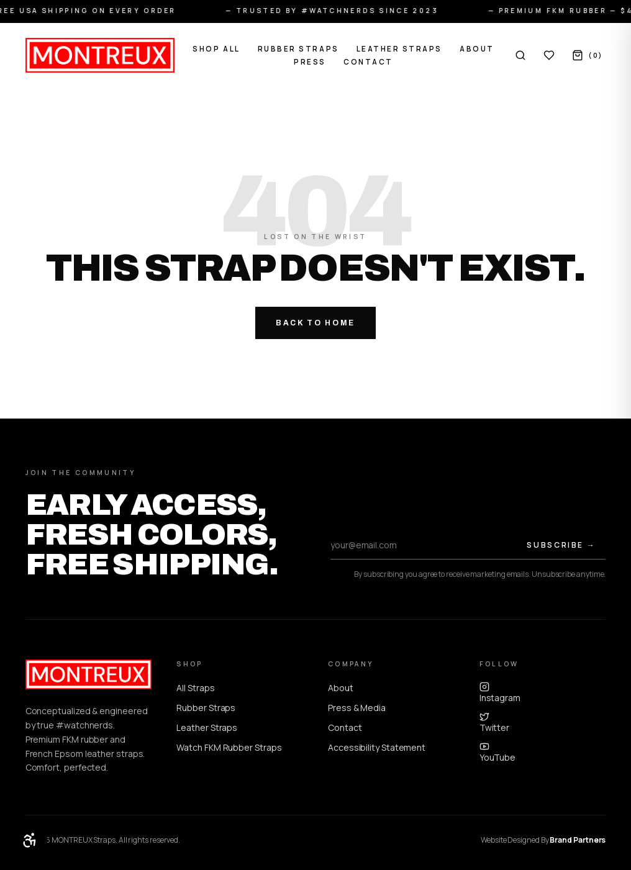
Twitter (494, 722)
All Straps (195, 688)
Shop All (216, 48)
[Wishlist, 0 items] (549, 55)
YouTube (497, 752)
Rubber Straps (298, 48)
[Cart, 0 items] (588, 55)
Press (310, 61)
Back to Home (315, 323)
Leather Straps (399, 48)
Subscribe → (561, 545)
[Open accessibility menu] (29, 840)
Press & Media (357, 708)
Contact (368, 61)
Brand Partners (578, 840)
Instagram (499, 693)
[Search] (520, 55)
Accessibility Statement (376, 747)
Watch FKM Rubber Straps (228, 747)
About (477, 48)
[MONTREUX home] (100, 55)
